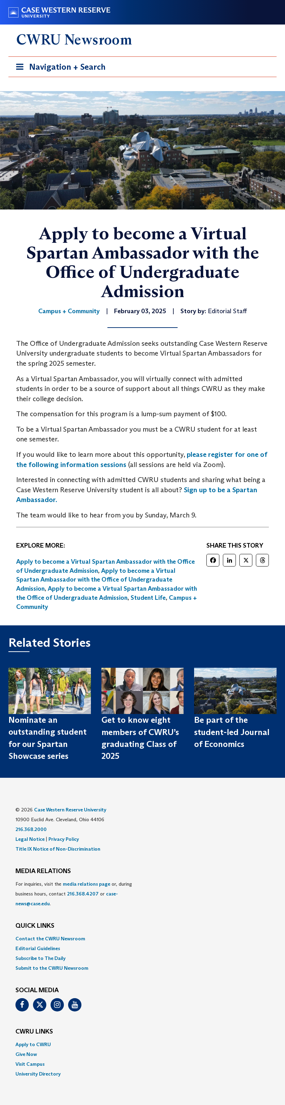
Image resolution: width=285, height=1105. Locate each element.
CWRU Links (34, 1031)
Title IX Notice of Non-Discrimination (57, 849)
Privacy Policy (63, 839)
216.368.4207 (83, 894)
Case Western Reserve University (70, 810)
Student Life (148, 598)
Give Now (26, 1054)
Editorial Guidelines (37, 948)
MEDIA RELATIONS (43, 871)
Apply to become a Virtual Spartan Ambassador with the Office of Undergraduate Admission (95, 579)
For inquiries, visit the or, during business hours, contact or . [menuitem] (73, 894)
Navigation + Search (59, 68)
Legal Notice (30, 839)
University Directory (38, 1074)
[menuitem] (142, 938)
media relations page (86, 884)
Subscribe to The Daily (40, 958)
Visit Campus (30, 1064)
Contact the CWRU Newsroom (50, 938)
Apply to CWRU (33, 1044)
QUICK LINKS (34, 925)
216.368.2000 (31, 829)
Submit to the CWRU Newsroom (51, 968)
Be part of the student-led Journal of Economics (232, 732)
